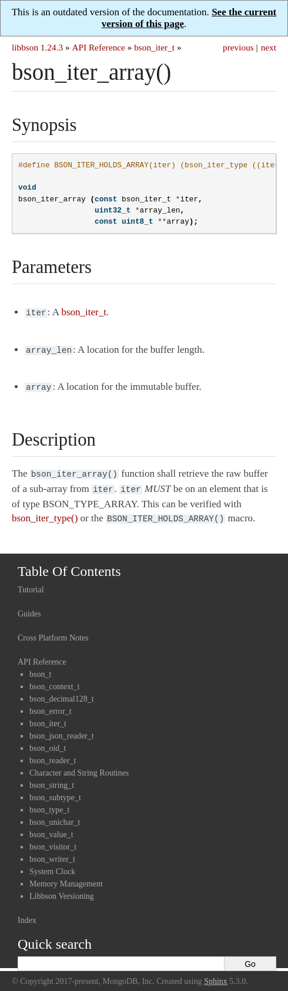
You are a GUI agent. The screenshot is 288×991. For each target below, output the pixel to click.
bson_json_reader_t (61, 728)
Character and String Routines (79, 765)
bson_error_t (50, 704)
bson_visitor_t (52, 839)
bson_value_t (51, 827)
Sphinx (215, 974)
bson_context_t (54, 679)
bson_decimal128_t (61, 691)
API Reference (98, 47)
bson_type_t (49, 802)
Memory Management (66, 876)
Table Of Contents (69, 564)
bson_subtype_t (55, 790)
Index (27, 913)
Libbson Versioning (61, 889)
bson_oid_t (47, 741)
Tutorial (31, 582)
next (268, 47)
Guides (29, 606)
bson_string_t (51, 778)
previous (238, 47)
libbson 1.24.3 (37, 47)
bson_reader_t (52, 753)
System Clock (52, 864)
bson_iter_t (154, 47)
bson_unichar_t (54, 815)
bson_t (40, 667)
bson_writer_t (52, 852)
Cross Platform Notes (53, 630)
